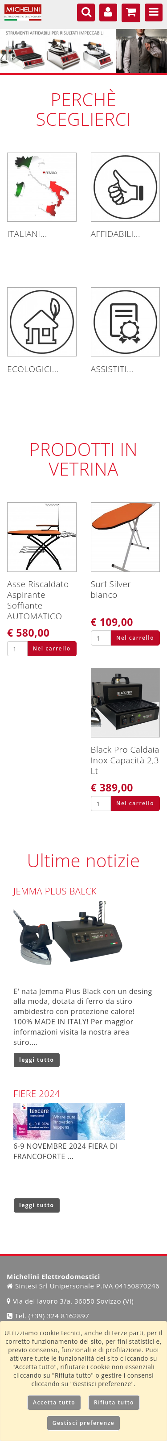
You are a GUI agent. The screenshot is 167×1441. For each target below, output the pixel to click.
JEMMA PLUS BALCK (55, 891)
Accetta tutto (54, 1402)
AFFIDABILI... (115, 234)
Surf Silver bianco (111, 589)
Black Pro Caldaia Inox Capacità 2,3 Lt (125, 760)
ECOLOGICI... (33, 369)
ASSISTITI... (112, 369)
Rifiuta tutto (114, 1402)
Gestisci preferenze (84, 1423)
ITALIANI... (27, 234)
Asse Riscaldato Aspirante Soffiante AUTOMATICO (38, 600)
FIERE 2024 (36, 1094)
